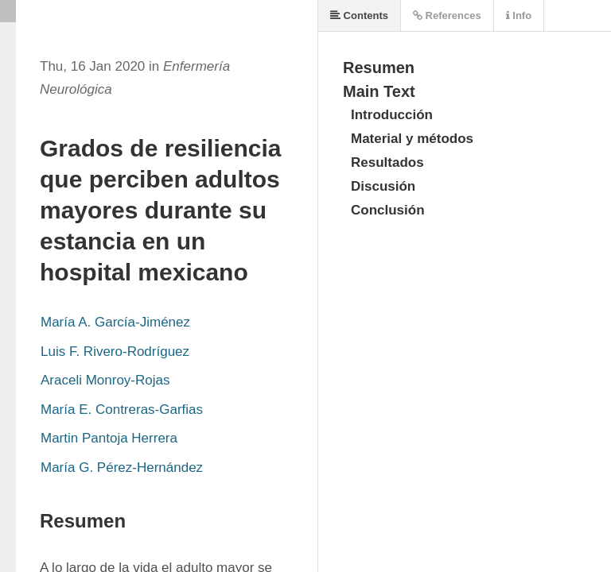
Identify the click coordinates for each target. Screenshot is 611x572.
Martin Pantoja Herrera (109, 438)
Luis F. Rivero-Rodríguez (115, 351)
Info (518, 15)
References (447, 15)
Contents (359, 15)
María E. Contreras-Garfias (122, 409)
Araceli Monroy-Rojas (105, 380)
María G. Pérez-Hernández (122, 467)
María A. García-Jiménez (115, 322)
